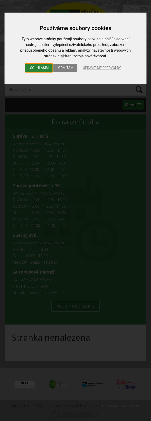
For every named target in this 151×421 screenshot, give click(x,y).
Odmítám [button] (65, 68)
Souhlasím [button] (39, 68)
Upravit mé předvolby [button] (102, 68)
